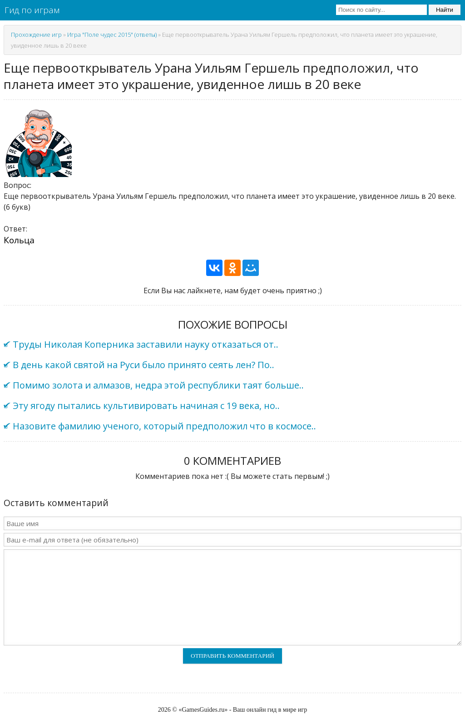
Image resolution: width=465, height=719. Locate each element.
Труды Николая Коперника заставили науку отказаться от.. (145, 344)
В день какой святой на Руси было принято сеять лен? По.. (143, 365)
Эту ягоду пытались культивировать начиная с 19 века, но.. (146, 405)
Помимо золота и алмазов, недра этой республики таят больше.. (158, 385)
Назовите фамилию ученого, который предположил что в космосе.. (164, 426)
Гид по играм (32, 10)
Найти (444, 9)
